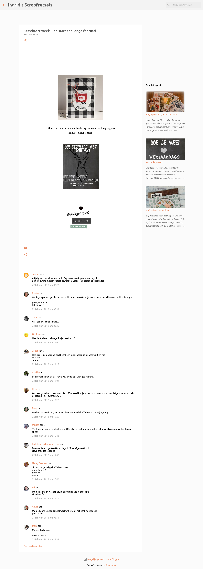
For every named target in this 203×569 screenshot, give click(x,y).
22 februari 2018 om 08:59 (45, 309)
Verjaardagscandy (154, 162)
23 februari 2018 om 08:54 (45, 517)
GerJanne (37, 334)
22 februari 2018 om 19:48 (45, 455)
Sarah (35, 317)
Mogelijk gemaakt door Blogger (101, 559)
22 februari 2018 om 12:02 (45, 381)
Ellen (34, 389)
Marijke (36, 372)
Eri (33, 487)
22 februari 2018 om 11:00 (45, 342)
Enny (34, 408)
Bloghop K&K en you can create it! (161, 114)
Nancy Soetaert (40, 463)
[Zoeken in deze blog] (186, 5)
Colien (35, 506)
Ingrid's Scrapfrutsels (30, 4)
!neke (34, 526)
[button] (25, 40)
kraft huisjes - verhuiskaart (158, 210)
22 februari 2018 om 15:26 (45, 416)
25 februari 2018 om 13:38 (45, 539)
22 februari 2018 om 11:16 (45, 364)
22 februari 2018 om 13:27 (45, 400)
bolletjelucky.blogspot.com (45, 444)
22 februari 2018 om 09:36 (45, 326)
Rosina (35, 293)
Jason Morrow (111, 565)
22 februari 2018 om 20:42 (45, 479)
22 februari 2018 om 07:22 (45, 285)
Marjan (36, 425)
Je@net (36, 274)
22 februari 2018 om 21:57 (45, 498)
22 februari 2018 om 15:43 (45, 436)
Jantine (36, 350)
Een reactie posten (33, 546)
